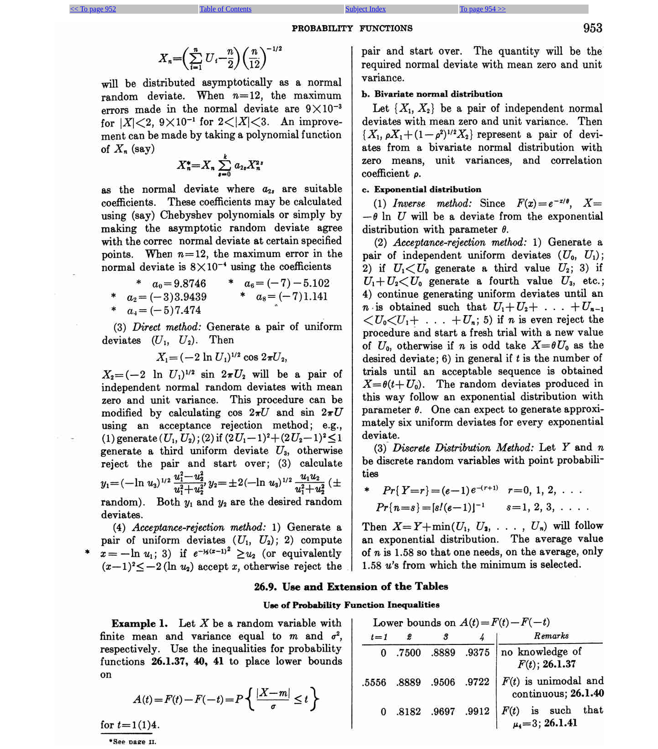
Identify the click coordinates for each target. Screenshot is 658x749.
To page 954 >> (483, 9)
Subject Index (365, 9)
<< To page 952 (93, 9)
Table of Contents (226, 9)
